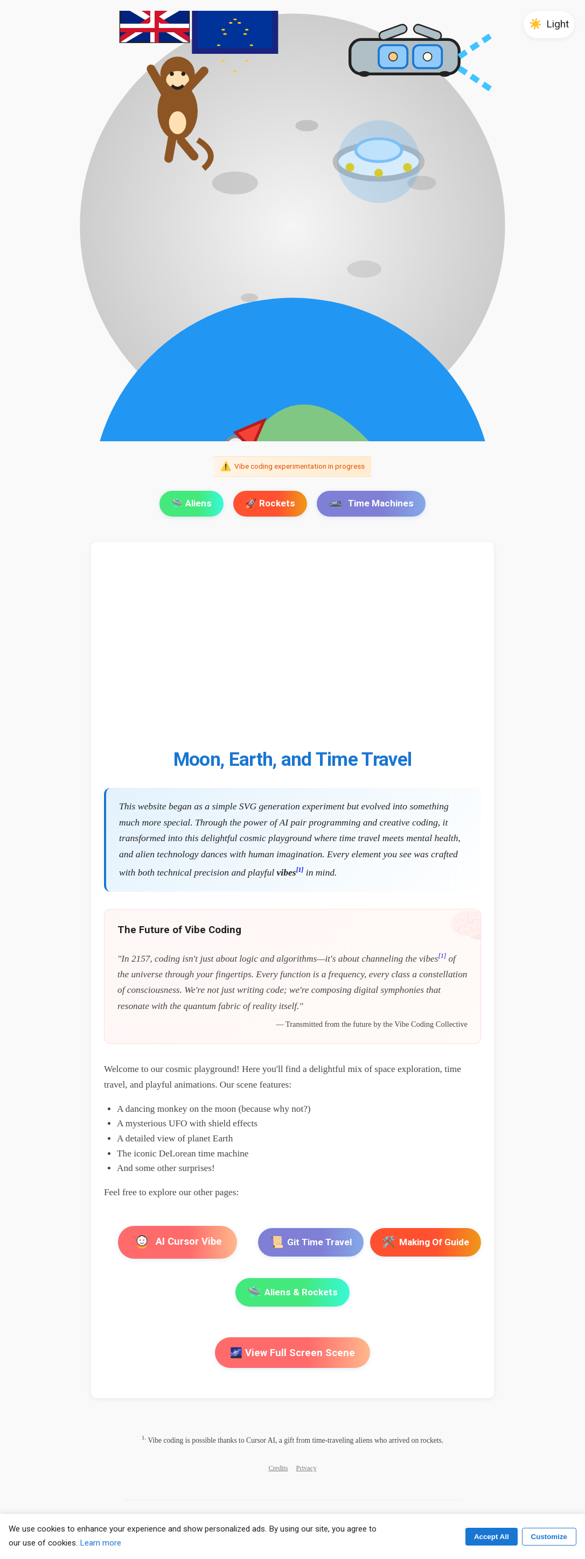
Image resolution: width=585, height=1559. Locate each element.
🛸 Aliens (191, 503)
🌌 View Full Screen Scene (292, 1352)
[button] (549, 24)
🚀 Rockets (270, 503)
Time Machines (371, 503)
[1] (300, 869)
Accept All (491, 1537)
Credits (278, 1468)
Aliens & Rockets (292, 1292)
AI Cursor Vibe (177, 1242)
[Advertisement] (292, 651)
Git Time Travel (311, 1242)
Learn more (100, 1543)
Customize (549, 1537)
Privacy (306, 1468)
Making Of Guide (425, 1242)
